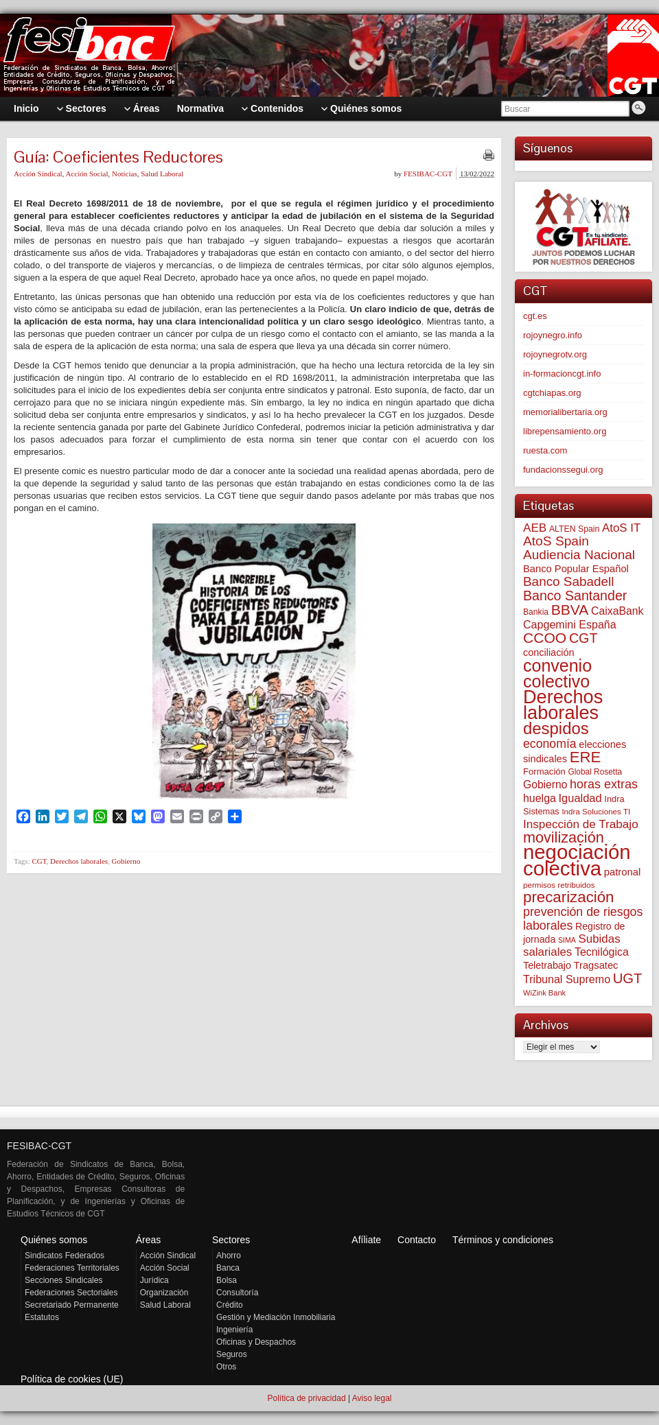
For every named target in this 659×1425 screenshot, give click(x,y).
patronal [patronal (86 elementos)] (622, 872)
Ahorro (228, 1255)
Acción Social (86, 173)
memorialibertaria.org (565, 412)
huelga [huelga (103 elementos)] (539, 798)
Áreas (148, 1239)
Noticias (124, 173)
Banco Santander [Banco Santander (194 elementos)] (575, 595)
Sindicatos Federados (64, 1255)
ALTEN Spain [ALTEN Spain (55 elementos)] (574, 529)
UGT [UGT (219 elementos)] (628, 978)
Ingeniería (234, 1329)
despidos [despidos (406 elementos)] (556, 728)
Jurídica (154, 1280)
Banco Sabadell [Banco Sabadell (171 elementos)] (568, 581)
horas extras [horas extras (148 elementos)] (604, 784)
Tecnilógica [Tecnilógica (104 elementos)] (602, 952)
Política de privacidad (306, 1398)
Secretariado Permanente (72, 1305)
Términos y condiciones (502, 1239)
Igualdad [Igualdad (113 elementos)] (579, 798)
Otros (226, 1366)
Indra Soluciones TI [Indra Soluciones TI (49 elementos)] (596, 811)
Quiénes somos (54, 1239)
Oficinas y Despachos (256, 1342)
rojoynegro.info (552, 335)
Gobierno (126, 861)
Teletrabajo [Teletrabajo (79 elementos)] (547, 965)
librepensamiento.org (564, 431)
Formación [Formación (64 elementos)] (544, 771)
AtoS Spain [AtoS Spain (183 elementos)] (556, 541)
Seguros (231, 1354)
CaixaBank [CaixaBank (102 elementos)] (617, 611)
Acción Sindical (38, 173)
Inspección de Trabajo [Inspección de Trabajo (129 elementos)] (580, 824)
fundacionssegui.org (563, 469)
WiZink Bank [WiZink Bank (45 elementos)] (544, 993)
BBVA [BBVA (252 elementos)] (570, 609)
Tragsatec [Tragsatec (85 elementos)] (596, 965)
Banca (228, 1268)
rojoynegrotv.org (555, 354)
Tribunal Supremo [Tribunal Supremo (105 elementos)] (566, 979)
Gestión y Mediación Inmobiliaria (275, 1317)
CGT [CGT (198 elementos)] (583, 638)
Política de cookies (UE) (72, 1379)
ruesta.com (545, 450)
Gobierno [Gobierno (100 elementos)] (545, 784)
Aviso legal (372, 1398)
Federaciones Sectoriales (71, 1292)
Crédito (229, 1305)
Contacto (416, 1239)
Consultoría (237, 1292)
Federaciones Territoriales (72, 1268)
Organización (164, 1292)
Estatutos (42, 1317)
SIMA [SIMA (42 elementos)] (567, 940)
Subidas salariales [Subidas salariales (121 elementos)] (572, 945)
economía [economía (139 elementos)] (550, 744)
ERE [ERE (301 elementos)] (585, 757)
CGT (39, 861)
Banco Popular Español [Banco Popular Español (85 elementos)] (576, 568)
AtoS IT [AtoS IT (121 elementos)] (621, 527)
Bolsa (226, 1280)
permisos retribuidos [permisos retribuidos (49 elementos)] (559, 884)
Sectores (231, 1239)
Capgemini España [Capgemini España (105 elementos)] (569, 624)
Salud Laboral (162, 173)
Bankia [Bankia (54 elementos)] (535, 612)
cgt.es (535, 316)
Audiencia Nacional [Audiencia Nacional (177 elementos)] (579, 554)
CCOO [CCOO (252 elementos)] (544, 638)
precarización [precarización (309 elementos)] (568, 897)
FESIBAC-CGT (428, 173)
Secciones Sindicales (63, 1280)
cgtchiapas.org (552, 393)
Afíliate (366, 1239)
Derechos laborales (79, 861)
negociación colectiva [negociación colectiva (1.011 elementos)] (577, 860)
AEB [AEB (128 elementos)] (534, 527)
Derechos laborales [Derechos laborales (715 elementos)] (563, 704)
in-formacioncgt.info (562, 373)
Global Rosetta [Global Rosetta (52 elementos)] (595, 772)
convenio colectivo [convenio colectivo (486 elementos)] (557, 673)
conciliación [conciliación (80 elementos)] (549, 652)
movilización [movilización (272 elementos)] (563, 837)
